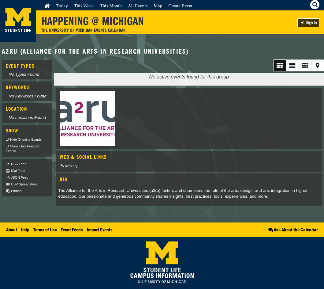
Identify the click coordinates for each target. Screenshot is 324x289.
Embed (13, 191)
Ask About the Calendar (292, 229)
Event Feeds (72, 229)
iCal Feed (15, 171)
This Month (110, 5)
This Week (84, 5)
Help (25, 229)
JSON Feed (17, 178)
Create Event (180, 5)
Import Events (100, 229)
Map (158, 5)
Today (62, 5)
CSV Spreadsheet (22, 184)
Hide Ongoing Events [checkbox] (26, 139)
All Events (138, 5)
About (11, 229)
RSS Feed (16, 164)
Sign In (308, 22)
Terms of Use (45, 229)
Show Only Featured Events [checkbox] (23, 148)
